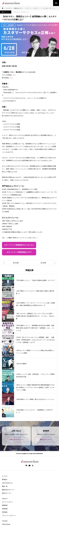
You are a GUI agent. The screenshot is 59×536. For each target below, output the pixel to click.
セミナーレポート (7, 502)
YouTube (4, 521)
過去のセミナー (5, 12)
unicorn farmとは (7, 483)
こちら (14, 75)
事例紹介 (5, 479)
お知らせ (5, 498)
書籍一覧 (5, 486)
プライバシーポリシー (9, 515)
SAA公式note (6, 524)
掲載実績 (5, 505)
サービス (5, 476)
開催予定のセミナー (8, 489)
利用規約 (5, 512)
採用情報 (5, 508)
